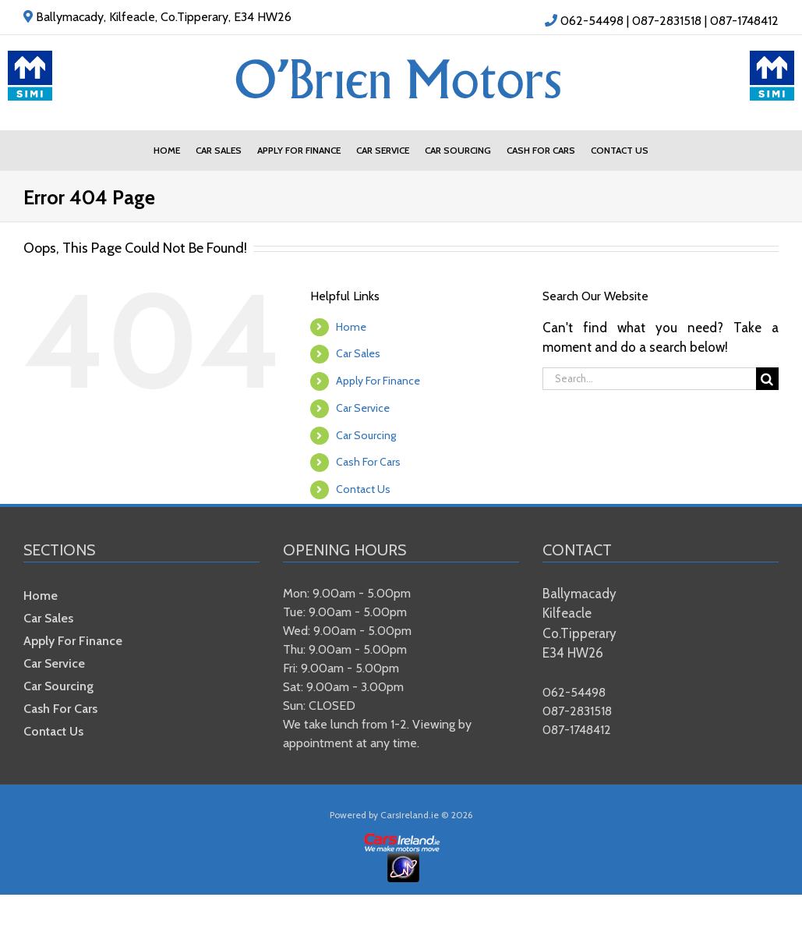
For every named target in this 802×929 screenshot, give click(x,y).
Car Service (363, 408)
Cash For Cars (368, 462)
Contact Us (363, 489)
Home (351, 327)
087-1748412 (744, 20)
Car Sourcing (366, 435)
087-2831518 (666, 20)
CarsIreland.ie (409, 815)
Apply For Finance (378, 381)
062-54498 (592, 20)
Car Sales (358, 353)
